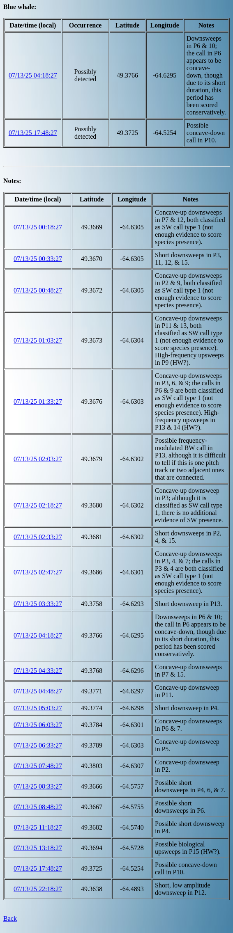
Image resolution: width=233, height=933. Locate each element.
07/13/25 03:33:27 (38, 603)
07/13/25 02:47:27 (38, 572)
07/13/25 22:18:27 (38, 888)
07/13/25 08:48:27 (38, 806)
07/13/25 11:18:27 (38, 827)
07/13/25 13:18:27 (38, 847)
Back (10, 918)
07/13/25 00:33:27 (38, 258)
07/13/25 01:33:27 (38, 401)
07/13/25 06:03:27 (38, 724)
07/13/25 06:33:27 (38, 745)
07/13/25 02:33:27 (38, 536)
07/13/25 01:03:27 (38, 340)
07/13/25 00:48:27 (38, 290)
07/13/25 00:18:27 (38, 227)
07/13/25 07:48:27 (38, 765)
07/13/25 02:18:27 (38, 505)
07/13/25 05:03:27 (38, 707)
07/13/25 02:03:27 (38, 458)
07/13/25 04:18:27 (33, 75)
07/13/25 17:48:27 (33, 132)
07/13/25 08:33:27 (38, 786)
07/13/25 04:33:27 (38, 670)
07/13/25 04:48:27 (38, 691)
